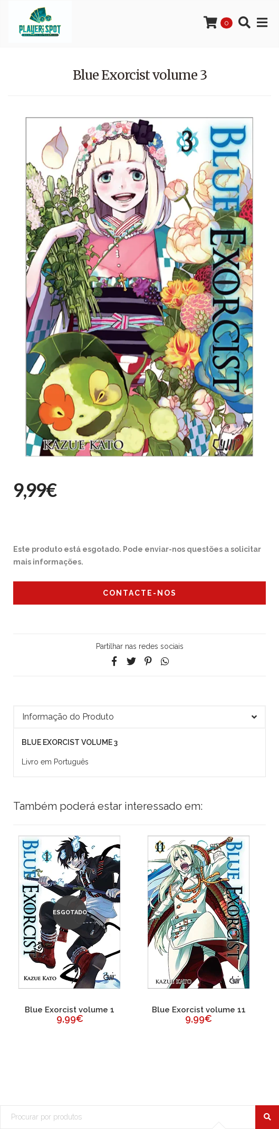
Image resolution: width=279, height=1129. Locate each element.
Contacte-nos (140, 593)
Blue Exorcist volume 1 (69, 1010)
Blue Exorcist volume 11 (199, 1010)
